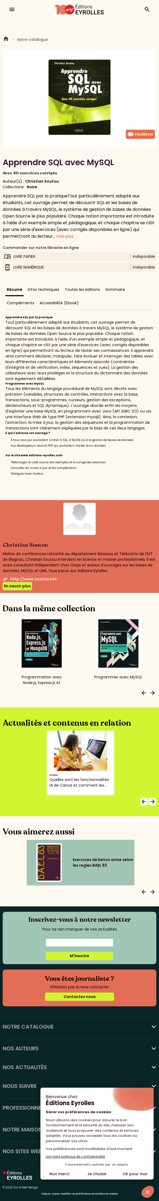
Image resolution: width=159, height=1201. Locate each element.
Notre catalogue (32, 39)
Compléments (20, 303)
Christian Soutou (42, 181)
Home (6, 39)
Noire (32, 187)
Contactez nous (80, 996)
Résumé (14, 289)
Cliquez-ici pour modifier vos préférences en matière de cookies (79, 1193)
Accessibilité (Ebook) (59, 303)
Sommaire (115, 289)
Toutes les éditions (82, 289)
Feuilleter (140, 134)
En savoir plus (17, 586)
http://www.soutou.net (30, 579)
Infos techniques (43, 289)
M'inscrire (79, 955)
